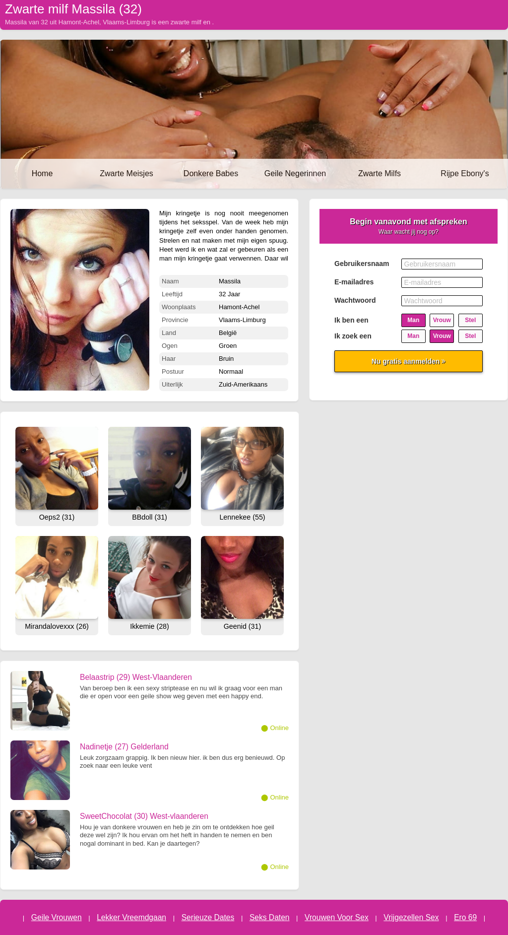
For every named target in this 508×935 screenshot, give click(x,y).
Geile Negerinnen (295, 173)
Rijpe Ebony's (465, 173)
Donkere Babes (211, 173)
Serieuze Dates (208, 917)
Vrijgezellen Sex (411, 917)
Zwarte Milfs (379, 173)
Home (42, 173)
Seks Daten (270, 917)
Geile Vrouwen (56, 917)
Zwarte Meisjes (126, 173)
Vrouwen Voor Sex (337, 917)
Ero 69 (465, 917)
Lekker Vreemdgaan (131, 917)
